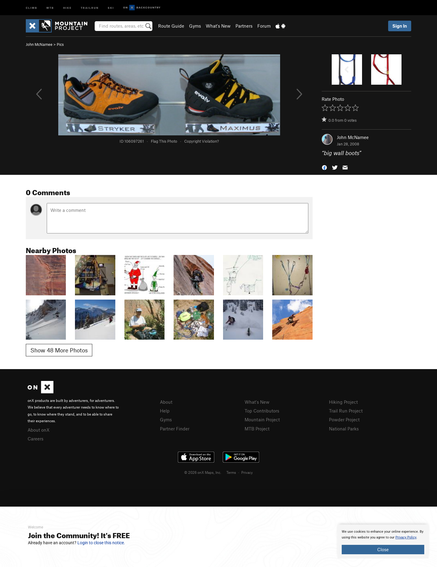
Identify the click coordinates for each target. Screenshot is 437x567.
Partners (243, 26)
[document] (383, 541)
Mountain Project (262, 419)
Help (165, 410)
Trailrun (90, 7)
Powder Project (344, 419)
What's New (218, 26)
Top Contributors (262, 410)
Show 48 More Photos (59, 350)
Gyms (195, 26)
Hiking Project (343, 402)
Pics (60, 44)
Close (383, 549)
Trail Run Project (346, 410)
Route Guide (171, 26)
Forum (264, 26)
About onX (38, 430)
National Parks (344, 428)
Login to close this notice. (101, 542)
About (166, 402)
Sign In (399, 26)
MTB (50, 7)
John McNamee (39, 44)
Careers (35, 438)
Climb (31, 7)
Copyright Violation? (201, 141)
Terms (231, 472)
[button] (324, 167)
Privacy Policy (405, 537)
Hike (67, 7)
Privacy (247, 472)
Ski (111, 7)
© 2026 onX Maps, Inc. (202, 472)
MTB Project (257, 428)
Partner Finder (174, 428)
